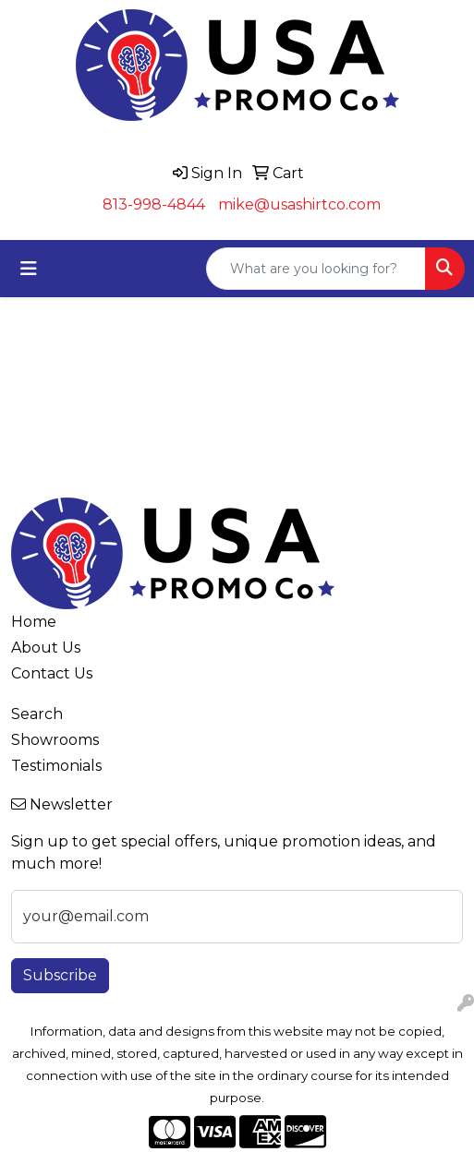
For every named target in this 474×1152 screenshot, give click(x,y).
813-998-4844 (154, 204)
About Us (45, 647)
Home (33, 621)
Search (37, 714)
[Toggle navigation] (28, 269)
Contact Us (51, 673)
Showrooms (55, 740)
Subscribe (60, 975)
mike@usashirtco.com (299, 204)
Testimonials (56, 765)
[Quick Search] (316, 268)
